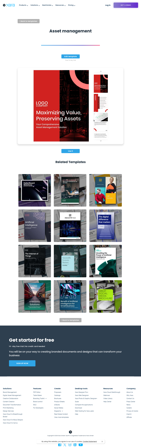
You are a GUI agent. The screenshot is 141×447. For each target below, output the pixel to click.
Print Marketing (8, 408)
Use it (70, 151)
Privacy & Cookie (132, 411)
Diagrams (57, 411)
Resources (60, 5)
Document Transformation (12, 405)
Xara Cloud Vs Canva (10, 423)
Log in (108, 5)
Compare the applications (84, 405)
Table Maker (37, 395)
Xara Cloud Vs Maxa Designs (13, 420)
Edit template (70, 56)
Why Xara (130, 395)
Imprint (129, 414)
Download (78, 408)
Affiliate (129, 417)
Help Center (107, 402)
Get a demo (126, 5)
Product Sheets (59, 402)
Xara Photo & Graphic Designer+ (86, 398)
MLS (34, 405)
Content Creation (8, 402)
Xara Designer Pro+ (81, 392)
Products (22, 5)
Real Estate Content (61, 414)
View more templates (61, 417)
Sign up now (22, 363)
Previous (100, 70)
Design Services (8, 411)
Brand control (37, 402)
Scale (77, 402)
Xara (9, 5)
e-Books (57, 405)
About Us (130, 392)
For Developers (38, 408)
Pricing (70, 5)
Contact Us (130, 398)
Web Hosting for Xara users (84, 411)
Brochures (57, 398)
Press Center (131, 402)
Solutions (34, 5)
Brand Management (10, 392)
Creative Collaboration (10, 398)
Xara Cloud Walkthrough (111, 392)
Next (100, 141)
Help (76, 414)
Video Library (107, 398)
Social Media (58, 408)
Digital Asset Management (12, 395)
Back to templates (29, 21)
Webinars (106, 395)
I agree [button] (102, 441)
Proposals (57, 392)
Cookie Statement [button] (90, 441)
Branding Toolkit (39, 398)
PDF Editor (36, 392)
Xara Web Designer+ (82, 395)
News (128, 405)
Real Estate (46, 5)
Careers (129, 408)
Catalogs (57, 395)
